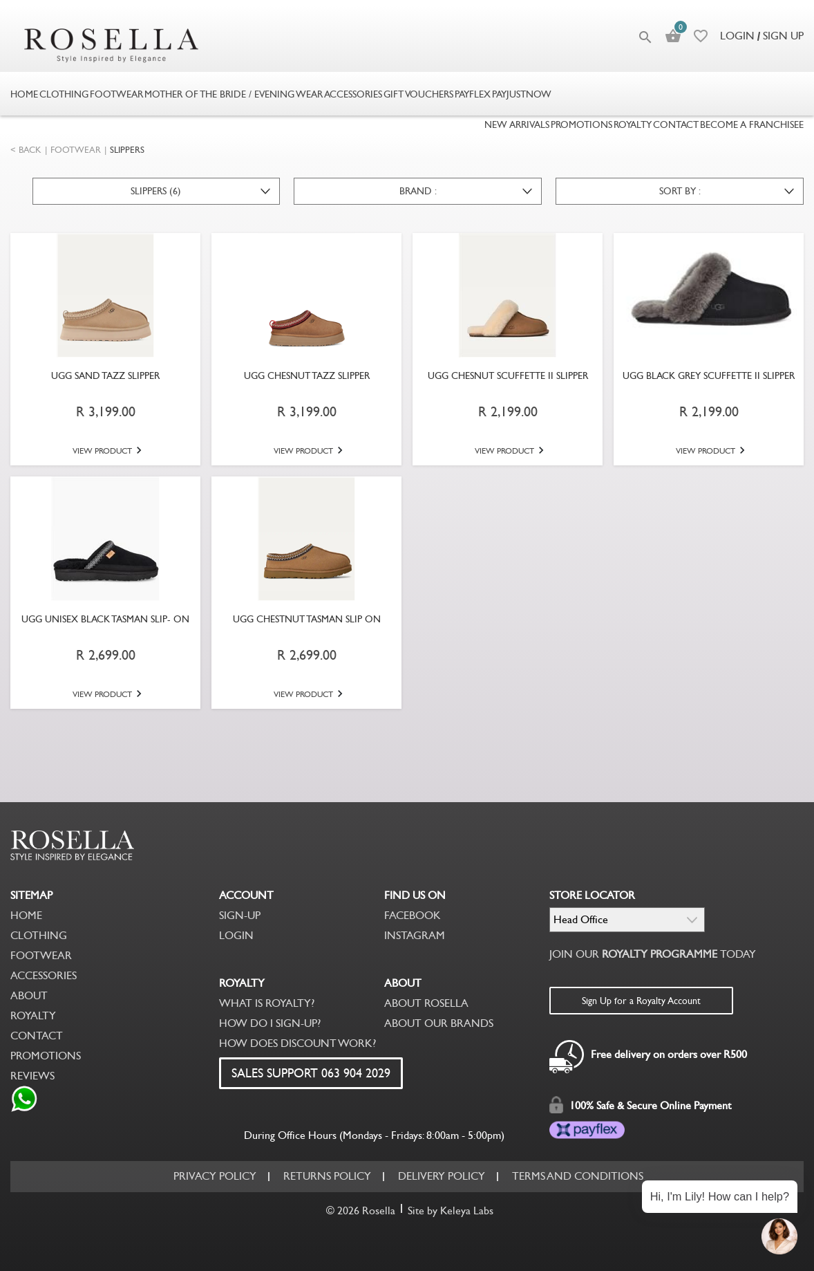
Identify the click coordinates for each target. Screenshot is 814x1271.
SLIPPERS (127, 150)
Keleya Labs (466, 1210)
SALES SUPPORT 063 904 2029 (310, 1073)
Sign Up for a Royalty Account (641, 1000)
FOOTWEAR (75, 150)
